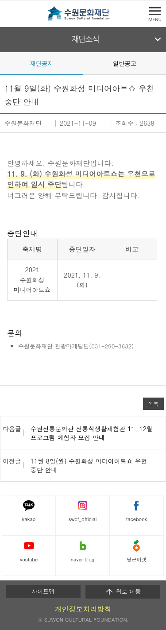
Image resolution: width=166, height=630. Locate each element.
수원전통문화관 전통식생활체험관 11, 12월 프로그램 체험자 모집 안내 (92, 433)
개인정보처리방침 (83, 609)
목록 (153, 403)
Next (160, 63)
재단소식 (85, 39)
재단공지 (41, 63)
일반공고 (124, 63)
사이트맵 (42, 591)
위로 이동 (123, 591)
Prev (5, 63)
